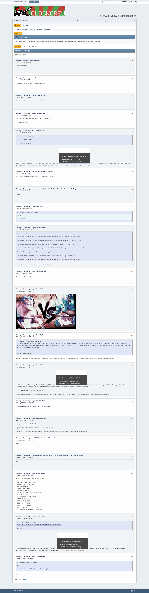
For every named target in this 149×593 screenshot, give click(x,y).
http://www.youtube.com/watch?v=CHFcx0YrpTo (30, 83)
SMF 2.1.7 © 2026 (17, 590)
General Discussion (22, 60)
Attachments (32, 46)
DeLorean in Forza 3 (38, 473)
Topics (24, 46)
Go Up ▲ (134, 590)
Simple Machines (26, 590)
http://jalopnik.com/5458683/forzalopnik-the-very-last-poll (34, 569)
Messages (18, 46)
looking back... (35, 60)
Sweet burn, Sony (37, 206)
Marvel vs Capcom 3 (38, 113)
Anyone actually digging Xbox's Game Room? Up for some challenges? (55, 189)
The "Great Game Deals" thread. (42, 171)
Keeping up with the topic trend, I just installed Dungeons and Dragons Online (57, 455)
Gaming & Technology (23, 78)
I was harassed (36, 78)
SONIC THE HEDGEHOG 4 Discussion (44, 438)
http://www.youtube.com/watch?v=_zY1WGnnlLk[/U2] (34, 406)
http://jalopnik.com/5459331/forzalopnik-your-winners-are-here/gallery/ (39, 524)
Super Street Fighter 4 (39, 228)
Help (130, 590)
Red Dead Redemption (39, 95)
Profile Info (18, 33)
